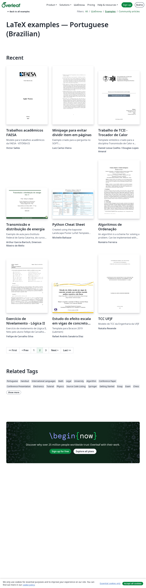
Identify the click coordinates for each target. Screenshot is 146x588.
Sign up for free (60, 451)
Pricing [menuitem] (91, 4)
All (86, 11)
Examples (110, 11)
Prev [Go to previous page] (25, 350)
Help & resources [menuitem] (107, 4)
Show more (13, 392)
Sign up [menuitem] (127, 4)
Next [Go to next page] (54, 350)
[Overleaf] (11, 5)
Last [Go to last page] (67, 350)
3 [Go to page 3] (45, 350)
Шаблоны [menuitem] (79, 4)
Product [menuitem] (50, 4)
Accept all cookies (132, 583)
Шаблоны (96, 11)
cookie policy (29, 584)
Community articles (129, 11)
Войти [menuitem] (139, 4)
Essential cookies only (110, 583)
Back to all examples (18, 11)
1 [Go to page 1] (34, 350)
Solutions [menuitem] (64, 4)
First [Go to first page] (13, 350)
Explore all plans (85, 451)
